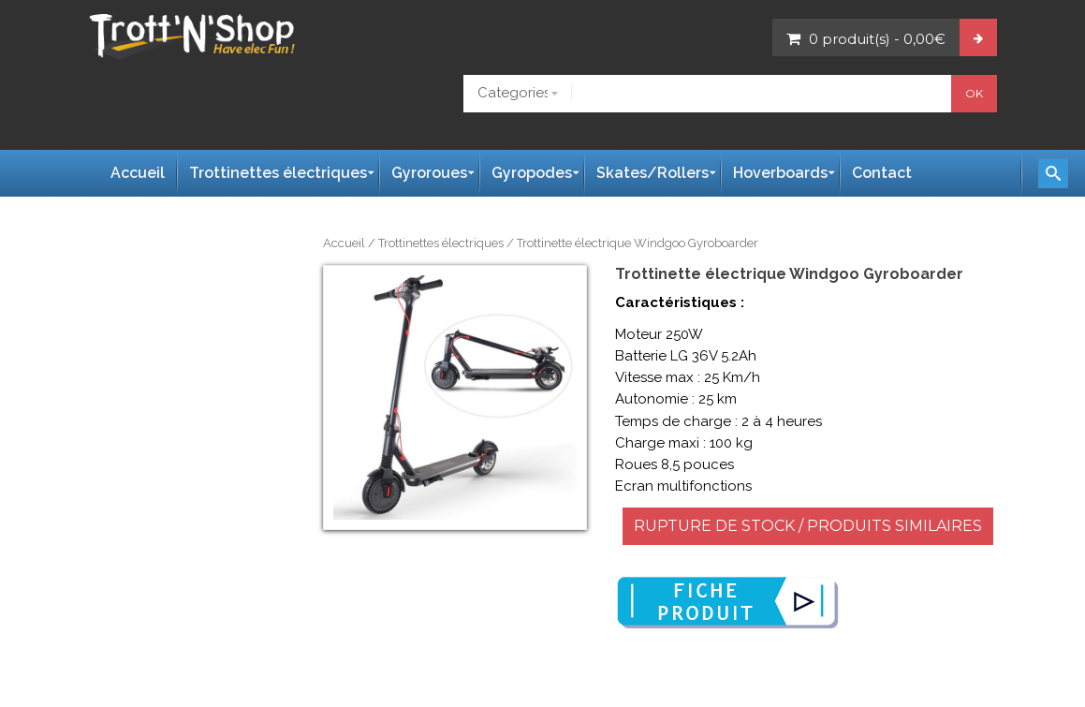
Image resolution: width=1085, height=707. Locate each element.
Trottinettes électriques (441, 243)
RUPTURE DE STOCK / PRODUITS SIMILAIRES (808, 526)
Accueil (344, 243)
